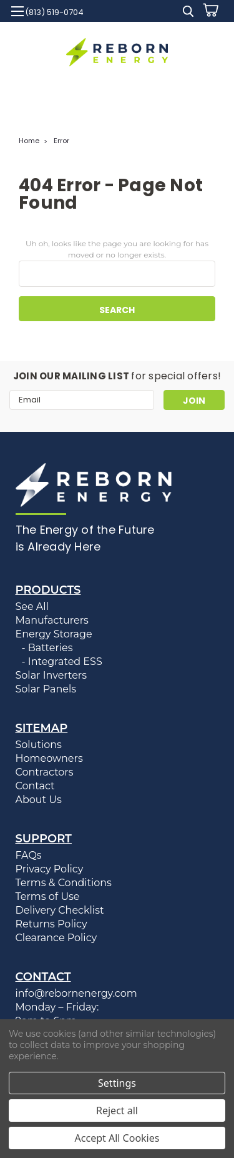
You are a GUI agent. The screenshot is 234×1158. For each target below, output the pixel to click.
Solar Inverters (51, 675)
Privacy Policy (50, 869)
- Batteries (47, 648)
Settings (117, 1083)
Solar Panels (46, 689)
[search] (188, 13)
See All (32, 606)
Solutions (39, 745)
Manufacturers (52, 620)
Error (61, 141)
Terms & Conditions (64, 883)
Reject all (117, 1110)
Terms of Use (48, 896)
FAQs (29, 855)
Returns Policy (51, 924)
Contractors (45, 772)
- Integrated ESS (62, 661)
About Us (39, 800)
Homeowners (49, 758)
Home (29, 141)
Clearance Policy (56, 938)
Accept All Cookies (117, 1138)
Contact (35, 786)
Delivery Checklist (60, 910)
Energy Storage (54, 634)
